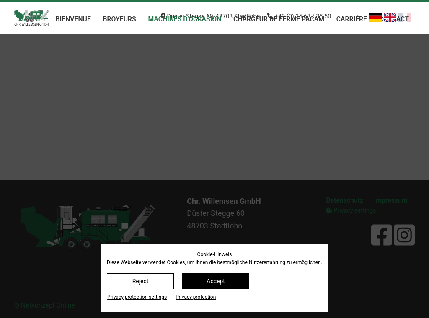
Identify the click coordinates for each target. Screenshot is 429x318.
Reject (140, 281)
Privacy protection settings (137, 297)
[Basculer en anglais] (390, 17)
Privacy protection (196, 297)
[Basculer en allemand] (375, 17)
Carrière (351, 19)
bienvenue (73, 19)
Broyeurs (119, 19)
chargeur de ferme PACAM (278, 19)
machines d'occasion (184, 19)
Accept (216, 281)
